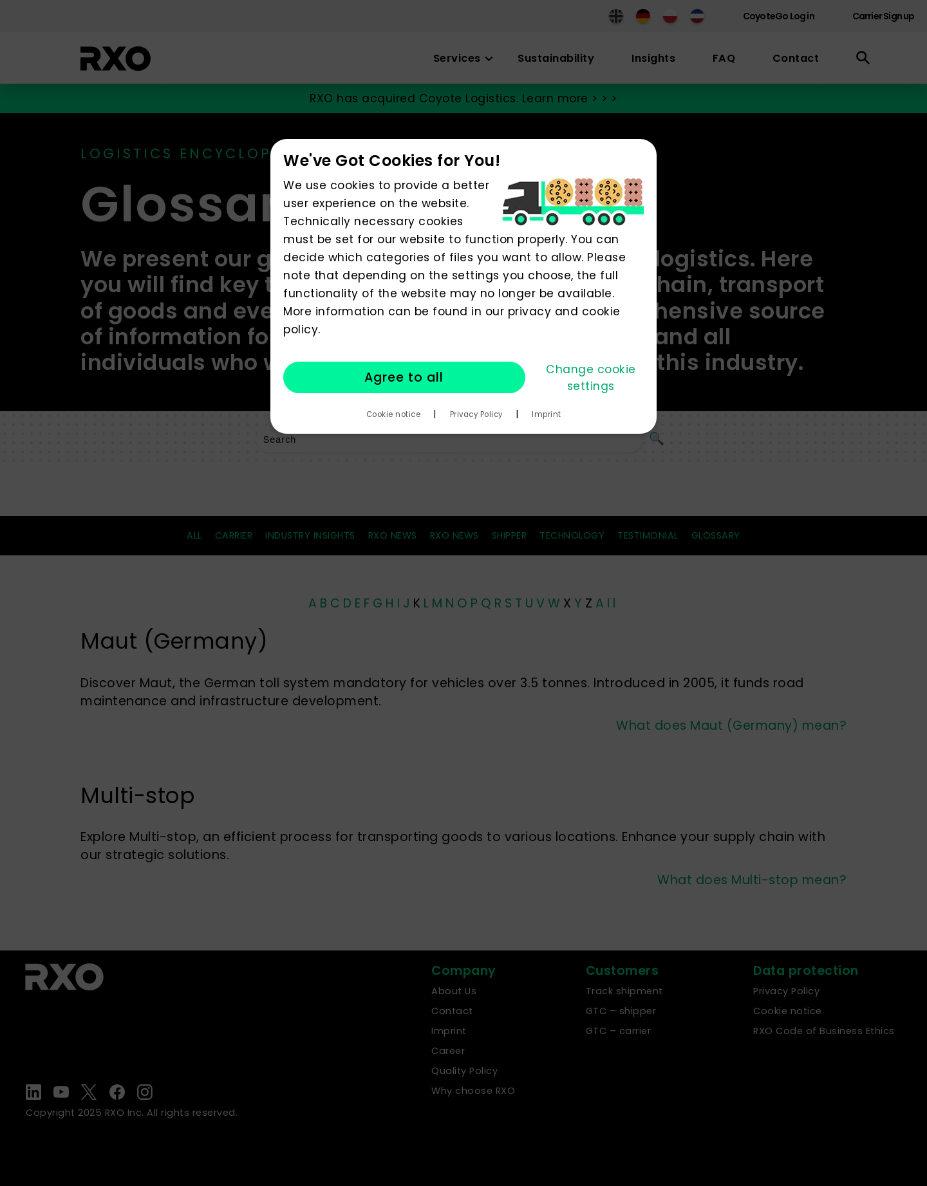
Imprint (546, 414)
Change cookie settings (591, 378)
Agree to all (404, 377)
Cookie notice (393, 414)
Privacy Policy (476, 414)
